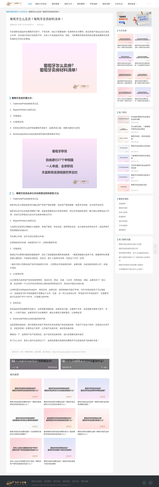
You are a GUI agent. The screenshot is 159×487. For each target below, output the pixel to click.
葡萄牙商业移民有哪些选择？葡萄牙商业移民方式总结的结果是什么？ (59, 403)
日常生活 (119, 4)
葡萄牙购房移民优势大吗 (128, 249)
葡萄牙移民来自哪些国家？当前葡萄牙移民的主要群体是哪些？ (25, 433)
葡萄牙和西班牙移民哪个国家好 (131, 265)
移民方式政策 (36, 481)
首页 (30, 4)
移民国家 (55, 4)
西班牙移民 (123, 221)
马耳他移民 (123, 226)
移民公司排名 (41, 4)
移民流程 (56, 481)
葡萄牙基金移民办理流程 (140, 146)
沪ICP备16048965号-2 (63, 485)
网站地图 (84, 481)
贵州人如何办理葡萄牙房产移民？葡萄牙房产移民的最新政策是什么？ (25, 462)
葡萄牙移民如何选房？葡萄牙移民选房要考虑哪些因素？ (93, 403)
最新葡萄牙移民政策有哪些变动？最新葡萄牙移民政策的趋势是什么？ (59, 433)
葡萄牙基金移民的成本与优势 (130, 244)
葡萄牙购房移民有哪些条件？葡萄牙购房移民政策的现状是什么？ (25, 403)
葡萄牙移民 (123, 208)
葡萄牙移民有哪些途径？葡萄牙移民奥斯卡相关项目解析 (59, 462)
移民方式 (68, 4)
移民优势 (106, 4)
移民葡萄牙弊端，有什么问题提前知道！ (134, 253)
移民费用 (81, 4)
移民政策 (131, 4)
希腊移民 (122, 217)
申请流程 (93, 4)
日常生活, (40, 25)
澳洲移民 (122, 230)
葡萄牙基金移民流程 (139, 185)
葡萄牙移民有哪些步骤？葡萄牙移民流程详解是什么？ (93, 433)
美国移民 (122, 204)
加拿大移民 (123, 212)
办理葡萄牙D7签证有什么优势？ (131, 269)
